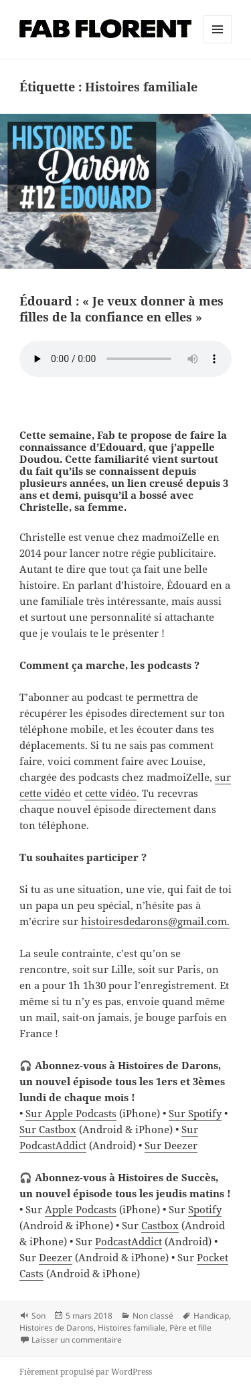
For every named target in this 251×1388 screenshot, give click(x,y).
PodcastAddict (128, 1241)
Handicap (211, 1315)
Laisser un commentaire (76, 1339)
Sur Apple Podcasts (70, 1113)
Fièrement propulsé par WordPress (85, 1371)
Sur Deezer (171, 1145)
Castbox (160, 1225)
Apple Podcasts (80, 1209)
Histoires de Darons (56, 1327)
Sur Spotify (195, 1113)
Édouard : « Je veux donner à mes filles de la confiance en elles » (121, 309)
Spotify (205, 1209)
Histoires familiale (131, 1327)
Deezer (55, 1257)
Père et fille (190, 1327)
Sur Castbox (47, 1129)
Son (38, 1315)
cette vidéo (111, 793)
